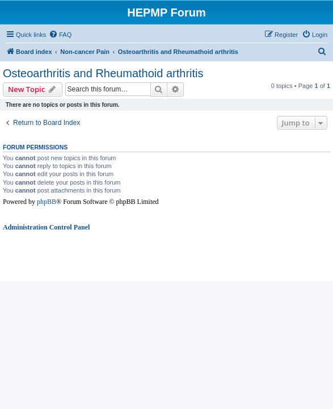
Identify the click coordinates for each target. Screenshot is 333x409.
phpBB (46, 202)
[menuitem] (60, 34)
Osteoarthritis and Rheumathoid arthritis (103, 73)
